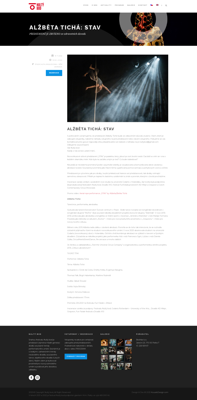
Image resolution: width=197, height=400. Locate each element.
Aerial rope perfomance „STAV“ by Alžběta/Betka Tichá (103, 193)
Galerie (131, 5)
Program (119, 5)
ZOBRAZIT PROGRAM (76, 356)
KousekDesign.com (159, 392)
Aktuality (106, 5)
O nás (94, 5)
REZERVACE (54, 73)
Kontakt (142, 5)
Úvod (85, 5)
